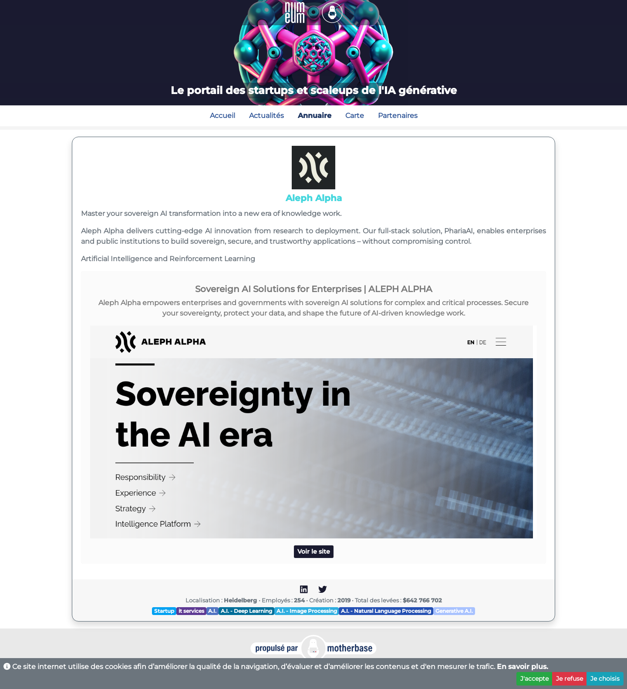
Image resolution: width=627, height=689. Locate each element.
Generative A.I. (454, 611)
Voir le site (313, 551)
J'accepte (534, 678)
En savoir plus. (522, 666)
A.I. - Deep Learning (246, 611)
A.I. (212, 611)
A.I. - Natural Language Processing (386, 611)
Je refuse (569, 678)
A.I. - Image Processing (306, 611)
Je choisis (605, 678)
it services (191, 611)
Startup (164, 611)
